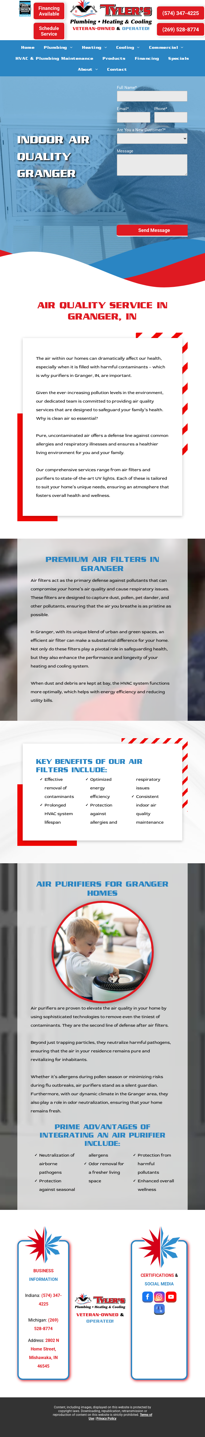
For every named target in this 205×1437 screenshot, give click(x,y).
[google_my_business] (159, 1310)
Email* (123, 108)
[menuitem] (28, 47)
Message (125, 151)
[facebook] (147, 1298)
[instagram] (159, 1298)
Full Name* (127, 87)
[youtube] (171, 1298)
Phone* (160, 108)
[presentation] (139, 200)
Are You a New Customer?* (141, 129)
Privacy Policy (106, 1418)
